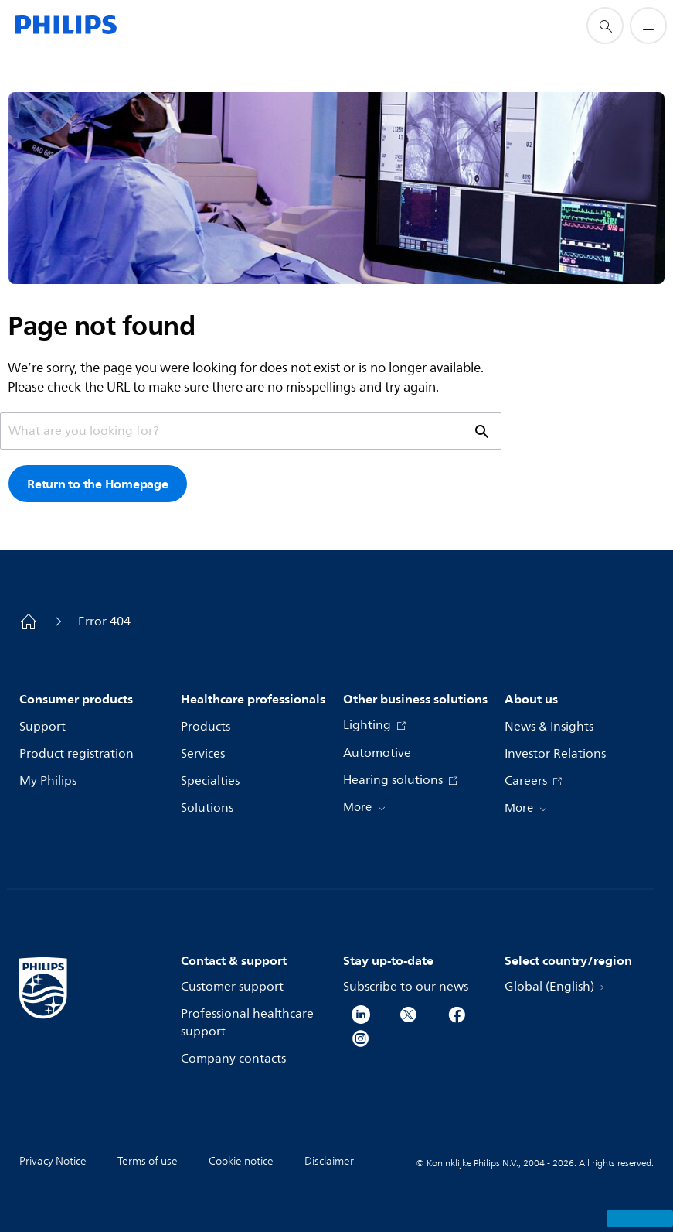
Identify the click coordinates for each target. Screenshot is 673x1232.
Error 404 (104, 621)
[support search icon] (605, 25)
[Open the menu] (648, 25)
